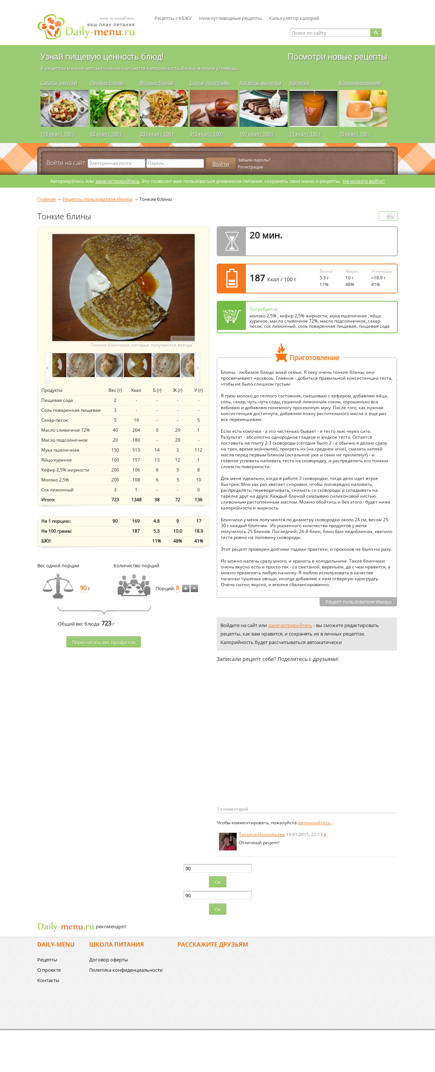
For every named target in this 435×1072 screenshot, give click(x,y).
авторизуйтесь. (314, 822)
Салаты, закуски (59, 82)
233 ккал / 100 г (157, 133)
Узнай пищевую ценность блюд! (102, 56)
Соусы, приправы (210, 82)
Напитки (299, 82)
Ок (218, 882)
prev (47, 367)
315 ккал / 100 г (207, 133)
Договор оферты (108, 959)
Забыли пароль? (254, 160)
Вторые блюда (156, 82)
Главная (46, 199)
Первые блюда (107, 82)
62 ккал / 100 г (106, 133)
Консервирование (360, 82)
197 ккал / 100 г (257, 133)
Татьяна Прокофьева (262, 834)
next (197, 367)
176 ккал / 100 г (58, 133)
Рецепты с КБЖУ (173, 18)
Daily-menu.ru (90, 26)
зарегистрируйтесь (117, 181)
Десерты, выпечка (260, 82)
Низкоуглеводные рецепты (230, 18)
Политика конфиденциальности (126, 970)
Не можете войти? (364, 181)
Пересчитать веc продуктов (103, 642)
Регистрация (250, 167)
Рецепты (47, 959)
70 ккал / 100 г (355, 133)
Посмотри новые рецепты (337, 56)
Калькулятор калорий (294, 18)
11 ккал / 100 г (305, 133)
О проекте (49, 970)
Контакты (48, 980)
